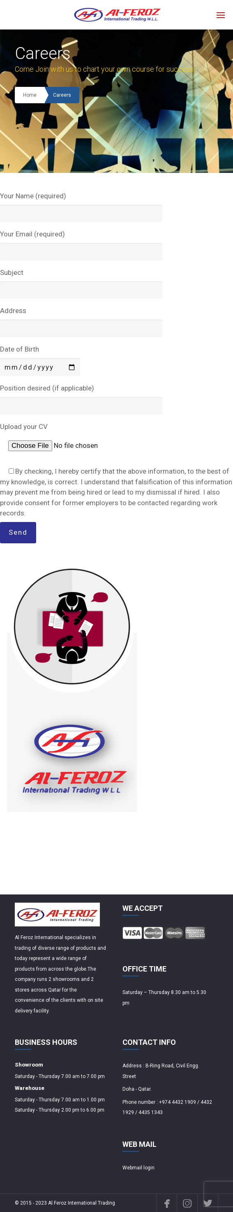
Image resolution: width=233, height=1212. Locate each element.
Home (30, 95)
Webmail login (138, 1168)
